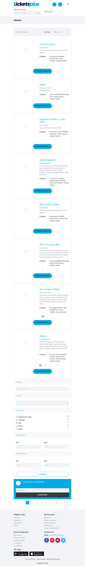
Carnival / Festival (19, 538)
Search (42, 474)
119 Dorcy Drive (47, 44)
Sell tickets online (49, 523)
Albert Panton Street (49, 204)
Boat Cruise (17, 535)
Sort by (56, 32)
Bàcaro (42, 336)
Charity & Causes (19, 540)
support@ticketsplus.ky (56, 535)
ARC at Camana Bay (49, 244)
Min (17, 442)
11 (56, 502)
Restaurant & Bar (25, 417)
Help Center (18, 523)
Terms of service (30, 559)
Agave (42, 85)
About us (17, 517)
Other (21, 426)
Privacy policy (41, 559)
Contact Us (17, 520)
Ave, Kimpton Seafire (49, 289)
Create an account (50, 520)
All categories (18, 545)
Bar (20, 423)
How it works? (48, 525)
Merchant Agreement (53, 559)
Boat (20, 429)
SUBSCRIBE (42, 495)
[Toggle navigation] (67, 4)
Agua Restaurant (47, 160)
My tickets (47, 517)
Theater (22, 420)
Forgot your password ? (51, 528)
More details (42, 71)
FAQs (15, 525)
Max (45, 442)
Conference (17, 543)
